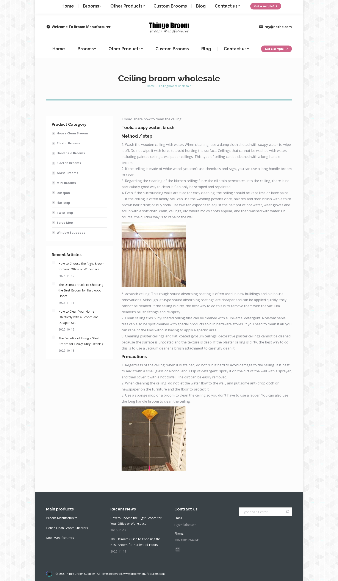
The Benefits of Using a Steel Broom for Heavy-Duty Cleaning (80, 341)
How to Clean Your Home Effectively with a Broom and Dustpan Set (78, 317)
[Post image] (53, 262)
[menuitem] (59, 49)
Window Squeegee (71, 232)
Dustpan (63, 193)
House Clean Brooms (73, 133)
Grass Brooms (67, 173)
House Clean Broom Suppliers (67, 528)
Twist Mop (65, 213)
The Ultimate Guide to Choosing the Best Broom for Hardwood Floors (80, 290)
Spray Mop (65, 222)
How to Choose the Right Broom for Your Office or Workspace (81, 266)
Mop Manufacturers (60, 538)
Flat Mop (63, 203)
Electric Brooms (69, 163)
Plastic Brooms (68, 143)
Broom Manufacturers (61, 518)
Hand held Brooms (71, 153)
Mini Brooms (66, 183)
